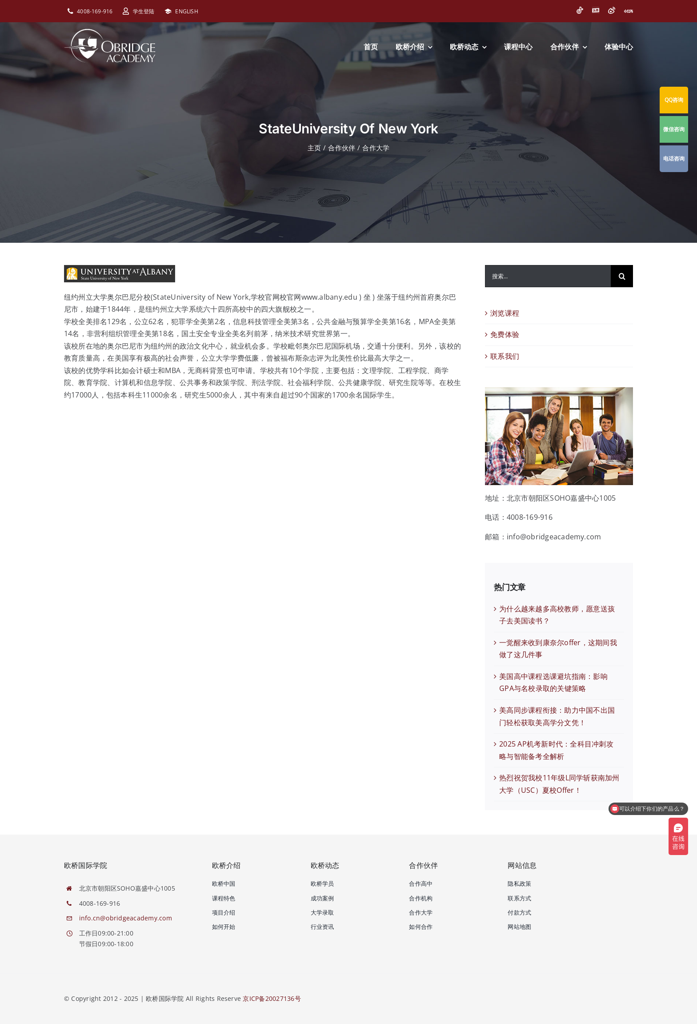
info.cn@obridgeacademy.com (125, 918)
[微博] (611, 10)
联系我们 (504, 356)
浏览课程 (504, 313)
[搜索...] (548, 276)
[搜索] (622, 276)
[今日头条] (595, 10)
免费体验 (504, 334)
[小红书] (628, 11)
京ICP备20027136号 (271, 998)
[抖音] (579, 10)
